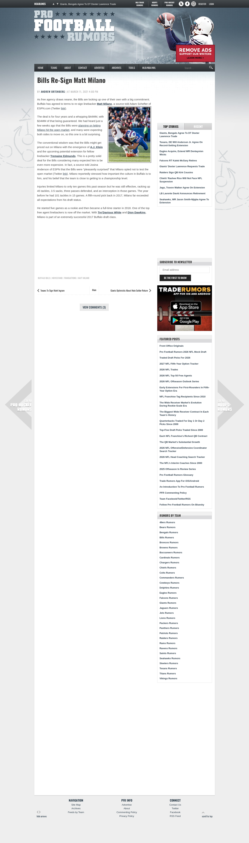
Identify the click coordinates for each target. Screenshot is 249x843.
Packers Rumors (169, 623)
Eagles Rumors (168, 592)
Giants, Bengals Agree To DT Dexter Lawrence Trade (88, 4)
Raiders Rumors (169, 638)
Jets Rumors (167, 613)
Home (40, 68)
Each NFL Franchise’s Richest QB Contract (183, 436)
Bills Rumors (167, 537)
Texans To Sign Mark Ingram (52, 290)
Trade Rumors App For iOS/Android (179, 481)
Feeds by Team (76, 812)
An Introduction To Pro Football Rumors (182, 486)
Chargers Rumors (169, 562)
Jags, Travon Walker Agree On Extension (182, 187)
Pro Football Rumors (47, 9)
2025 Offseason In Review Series (178, 469)
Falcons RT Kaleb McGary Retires (178, 160)
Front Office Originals (172, 345)
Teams (54, 68)
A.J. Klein (96, 147)
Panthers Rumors (169, 628)
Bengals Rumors (169, 532)
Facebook (175, 812)
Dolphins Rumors (169, 587)
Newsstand (57, 278)
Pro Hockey (169, 4)
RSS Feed (175, 816)
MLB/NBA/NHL (149, 68)
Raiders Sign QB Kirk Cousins (176, 172)
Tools (132, 68)
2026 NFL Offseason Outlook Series (179, 381)
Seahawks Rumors (170, 658)
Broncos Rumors (169, 542)
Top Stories (170, 126)
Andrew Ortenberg (53, 91)
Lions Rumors (167, 618)
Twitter (175, 808)
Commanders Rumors (172, 577)
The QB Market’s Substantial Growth (180, 442)
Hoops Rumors (225, 405)
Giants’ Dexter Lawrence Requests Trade (182, 166)
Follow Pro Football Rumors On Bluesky (182, 504)
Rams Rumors (167, 643)
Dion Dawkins (136, 212)
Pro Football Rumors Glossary (176, 475)
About (67, 68)
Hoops (154, 4)
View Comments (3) (94, 307)
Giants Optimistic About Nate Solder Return (129, 290)
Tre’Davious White (109, 212)
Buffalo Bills (44, 278)
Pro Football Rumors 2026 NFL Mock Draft (183, 351)
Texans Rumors (168, 668)
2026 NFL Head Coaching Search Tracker (182, 457)
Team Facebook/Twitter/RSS (175, 498)
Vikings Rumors (168, 678)
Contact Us (175, 804)
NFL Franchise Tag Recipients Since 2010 (183, 396)
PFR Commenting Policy (173, 492)
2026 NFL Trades (169, 369)
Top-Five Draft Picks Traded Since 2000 (181, 430)
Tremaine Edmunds (63, 156)
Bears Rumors (167, 527)
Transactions (70, 278)
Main (94, 290)
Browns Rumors (169, 547)
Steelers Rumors (169, 663)
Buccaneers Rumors (171, 552)
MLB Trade (140, 4)
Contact (82, 68)
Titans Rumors (168, 673)
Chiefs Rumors (168, 567)
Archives (116, 68)
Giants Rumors (168, 602)
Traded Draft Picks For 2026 (175, 357)
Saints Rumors (168, 653)
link (63, 108)
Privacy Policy (126, 816)
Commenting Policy (127, 812)
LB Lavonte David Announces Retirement (182, 193)
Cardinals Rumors (170, 557)
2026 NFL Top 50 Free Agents (176, 375)
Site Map (76, 804)
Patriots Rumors (169, 633)
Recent (198, 126)
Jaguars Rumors (169, 608)
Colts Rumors (167, 572)
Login (211, 3)
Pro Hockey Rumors (21, 405)
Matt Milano (104, 103)
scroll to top (207, 814)
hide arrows (42, 814)
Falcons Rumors (169, 598)
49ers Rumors (167, 522)
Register (202, 3)
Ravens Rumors (168, 648)
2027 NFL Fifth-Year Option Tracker (179, 363)
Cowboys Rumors (169, 582)
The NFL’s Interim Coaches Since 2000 (181, 463)
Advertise (99, 68)
